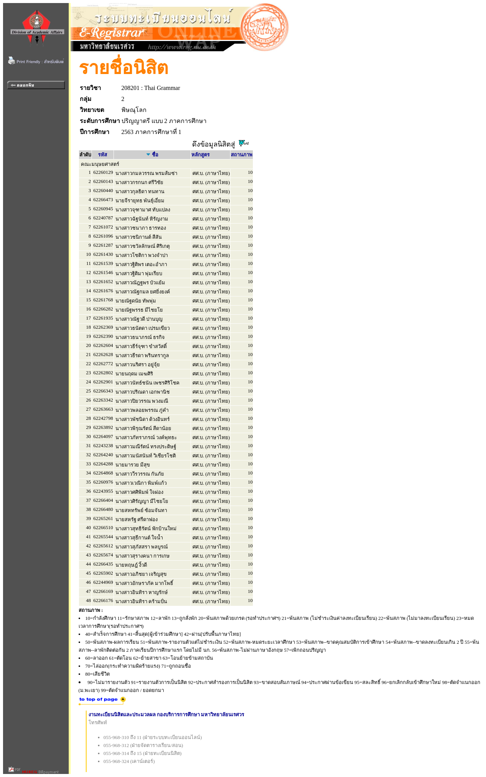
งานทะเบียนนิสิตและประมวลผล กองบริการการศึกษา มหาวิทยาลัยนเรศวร (166, 714)
